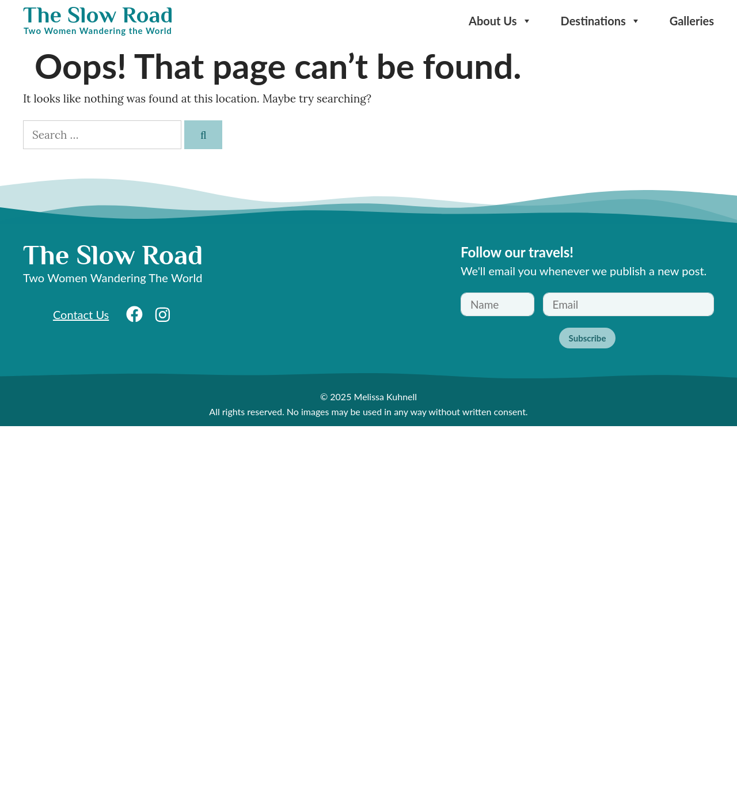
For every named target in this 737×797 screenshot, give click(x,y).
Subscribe (587, 338)
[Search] (203, 135)
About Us (500, 20)
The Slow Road (98, 15)
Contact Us (81, 314)
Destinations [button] (601, 20)
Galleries (692, 21)
